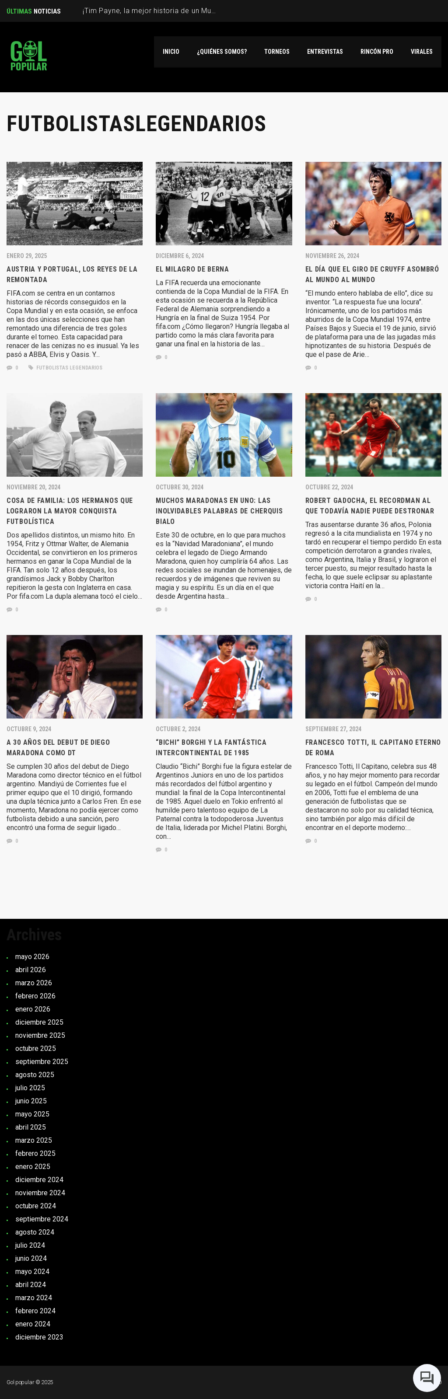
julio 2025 (30, 1088)
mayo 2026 (32, 956)
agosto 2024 (34, 1232)
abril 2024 (30, 1284)
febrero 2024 (35, 1311)
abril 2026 (30, 970)
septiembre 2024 (41, 1219)
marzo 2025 (33, 1140)
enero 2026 (32, 1009)
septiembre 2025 (41, 1061)
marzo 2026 (33, 983)
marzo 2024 (33, 1298)
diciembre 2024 (39, 1180)
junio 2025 (31, 1101)
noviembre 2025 (40, 1035)
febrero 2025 (35, 1153)
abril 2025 (30, 1127)
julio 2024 (30, 1245)
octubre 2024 (35, 1206)
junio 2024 (31, 1258)
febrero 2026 (35, 996)
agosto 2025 (34, 1075)
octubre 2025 (35, 1048)
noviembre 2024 (40, 1193)
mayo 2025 (32, 1114)
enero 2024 (32, 1324)
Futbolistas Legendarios (65, 368)
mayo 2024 (32, 1271)
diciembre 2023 (39, 1337)
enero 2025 (32, 1166)
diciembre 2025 (39, 1022)
